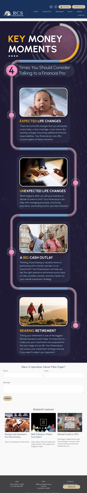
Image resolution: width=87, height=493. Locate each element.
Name (5, 366)
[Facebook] (56, 1)
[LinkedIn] (51, 1)
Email (46, 366)
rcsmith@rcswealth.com (70, 479)
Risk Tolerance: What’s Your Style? (41, 430)
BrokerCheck (59, 488)
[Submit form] (7, 393)
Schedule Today (78, 1)
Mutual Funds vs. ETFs (68, 429)
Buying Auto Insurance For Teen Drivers (16, 430)
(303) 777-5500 (19, 479)
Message (6, 377)
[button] (36, 6)
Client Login (65, 1)
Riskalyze (71, 487)
